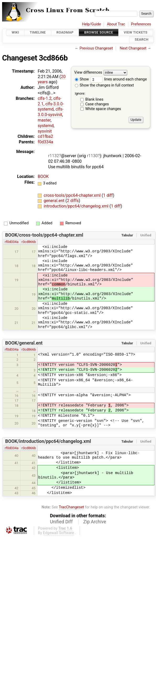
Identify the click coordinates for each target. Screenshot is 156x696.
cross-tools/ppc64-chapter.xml (73, 195)
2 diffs (73, 200)
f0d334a (45, 141)
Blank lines (94, 99)
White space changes (103, 109)
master (44, 120)
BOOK (43, 176)
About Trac (116, 24)
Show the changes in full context (104, 85)
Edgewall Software (58, 533)
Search (141, 40)
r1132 (53, 155)
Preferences (141, 24)
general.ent (54, 200)
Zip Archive (94, 521)
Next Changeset (133, 48)
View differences (88, 72)
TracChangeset (71, 507)
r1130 (92, 155)
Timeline (38, 32)
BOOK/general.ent (24, 343)
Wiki (15, 32)
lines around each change (118, 79)
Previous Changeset (96, 48)
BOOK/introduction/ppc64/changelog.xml (48, 441)
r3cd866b (28, 242)
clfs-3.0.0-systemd (51, 106)
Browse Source (98, 32)
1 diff (108, 195)
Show (82, 79)
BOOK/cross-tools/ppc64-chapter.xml (44, 235)
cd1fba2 (45, 136)
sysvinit (45, 131)
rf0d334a (11, 242)
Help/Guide (91, 24)
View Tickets (135, 32)
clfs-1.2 (45, 98)
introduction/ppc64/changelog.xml (76, 206)
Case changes (97, 104)
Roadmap (65, 32)
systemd (46, 125)
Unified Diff (61, 521)
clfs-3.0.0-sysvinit (51, 112)
